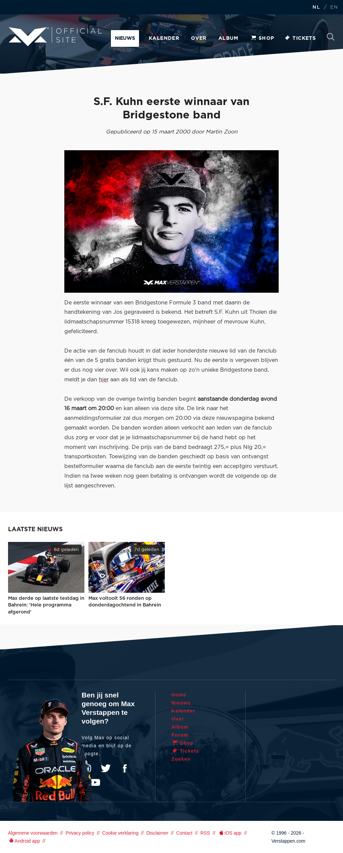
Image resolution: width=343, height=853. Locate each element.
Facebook (124, 768)
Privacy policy (80, 833)
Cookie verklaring (120, 833)
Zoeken (330, 36)
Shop (262, 38)
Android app (24, 841)
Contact (184, 833)
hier (104, 379)
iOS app (230, 833)
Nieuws (125, 38)
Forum (180, 735)
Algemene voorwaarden (33, 833)
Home (179, 694)
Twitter (105, 768)
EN (334, 7)
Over (199, 38)
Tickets (300, 38)
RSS (205, 833)
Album (228, 38)
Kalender (164, 38)
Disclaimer (157, 833)
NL (316, 7)
